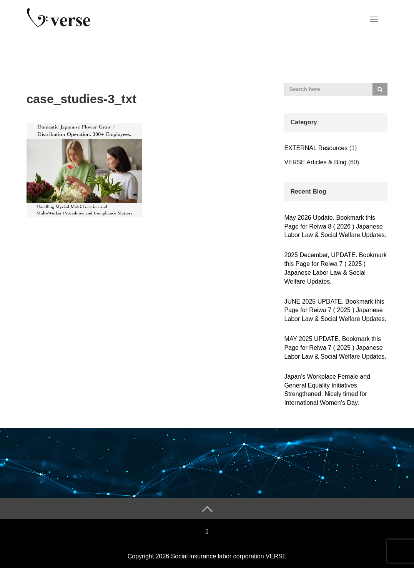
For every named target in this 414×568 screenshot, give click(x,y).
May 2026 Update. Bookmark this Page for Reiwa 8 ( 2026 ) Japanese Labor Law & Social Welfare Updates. (335, 226)
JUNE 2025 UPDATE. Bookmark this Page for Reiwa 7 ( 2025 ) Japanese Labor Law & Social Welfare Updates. (335, 310)
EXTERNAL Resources (315, 148)
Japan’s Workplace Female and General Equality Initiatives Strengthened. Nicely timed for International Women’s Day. (327, 389)
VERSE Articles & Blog (315, 162)
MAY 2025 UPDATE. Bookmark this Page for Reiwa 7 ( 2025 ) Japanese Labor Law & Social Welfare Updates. (335, 348)
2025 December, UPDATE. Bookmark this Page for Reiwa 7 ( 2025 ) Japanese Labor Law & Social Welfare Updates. (335, 268)
